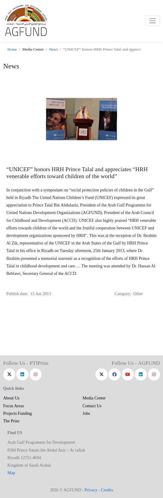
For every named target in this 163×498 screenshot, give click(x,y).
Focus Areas (13, 406)
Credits (107, 490)
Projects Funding (17, 413)
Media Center (94, 398)
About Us (11, 398)
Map (11, 473)
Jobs (86, 413)
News (53, 49)
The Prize (11, 421)
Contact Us (92, 406)
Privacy (90, 490)
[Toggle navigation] (152, 20)
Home (12, 49)
